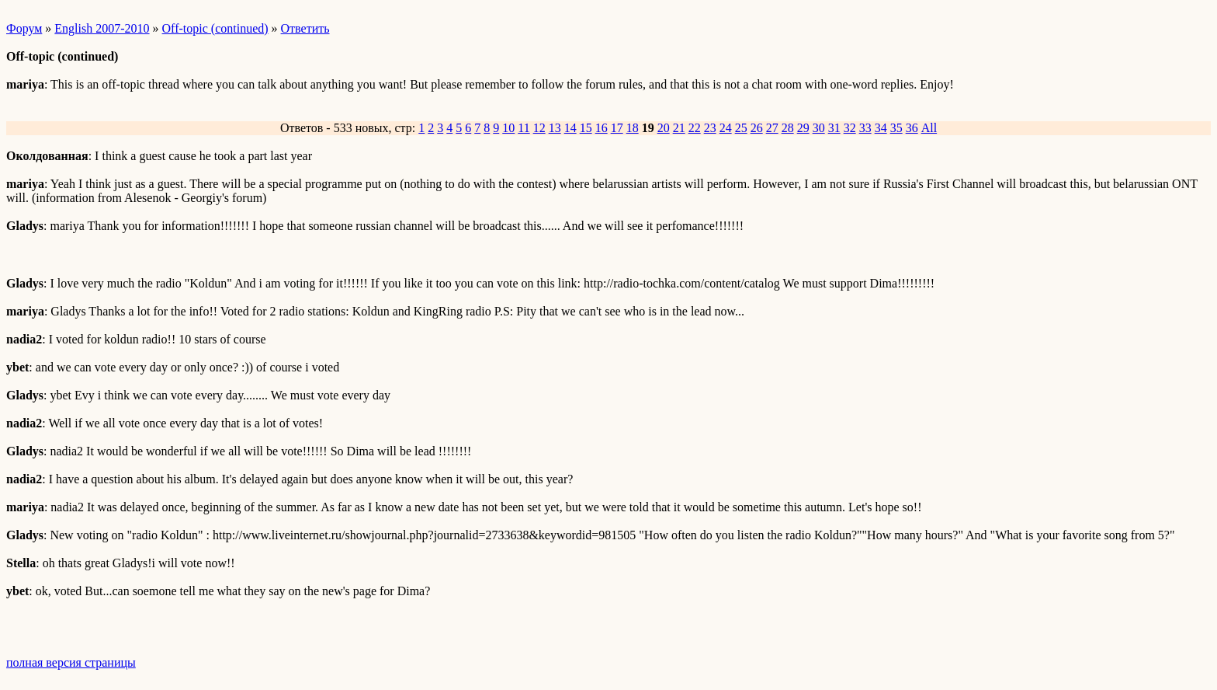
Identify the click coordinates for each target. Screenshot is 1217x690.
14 (570, 127)
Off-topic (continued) (215, 28)
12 (539, 127)
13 (555, 127)
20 (663, 127)
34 (881, 127)
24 (725, 127)
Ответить (305, 28)
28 (788, 127)
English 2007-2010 (101, 28)
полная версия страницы (71, 662)
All (929, 127)
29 (803, 127)
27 (772, 127)
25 (741, 127)
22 (694, 127)
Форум (24, 28)
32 (850, 127)
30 (819, 127)
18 (632, 127)
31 (834, 127)
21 (679, 127)
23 (710, 127)
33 (865, 127)
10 (508, 127)
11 (523, 127)
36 (912, 127)
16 (601, 127)
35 (896, 127)
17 (617, 127)
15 (586, 127)
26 (757, 127)
